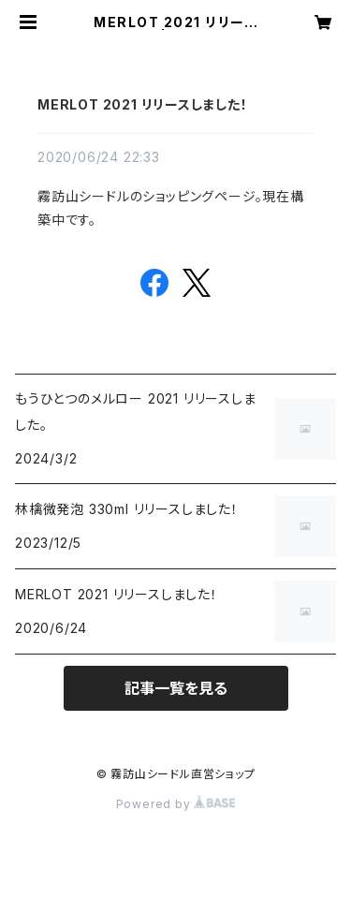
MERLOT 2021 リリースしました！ (142, 104)
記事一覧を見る (175, 688)
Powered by (176, 804)
